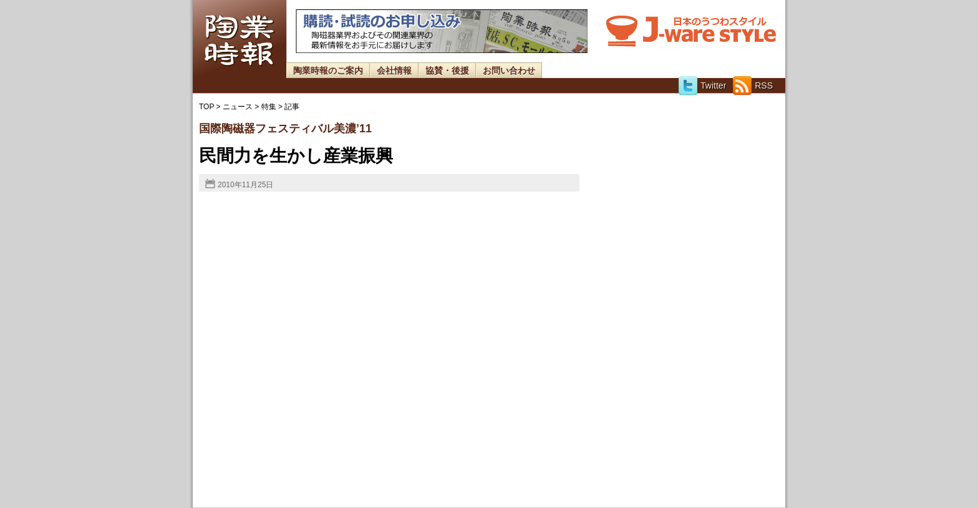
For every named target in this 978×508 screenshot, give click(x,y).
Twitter (702, 85)
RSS (752, 85)
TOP (206, 106)
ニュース (238, 106)
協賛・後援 (447, 71)
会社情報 (394, 71)
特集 (268, 106)
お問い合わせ (509, 71)
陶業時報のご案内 (328, 71)
